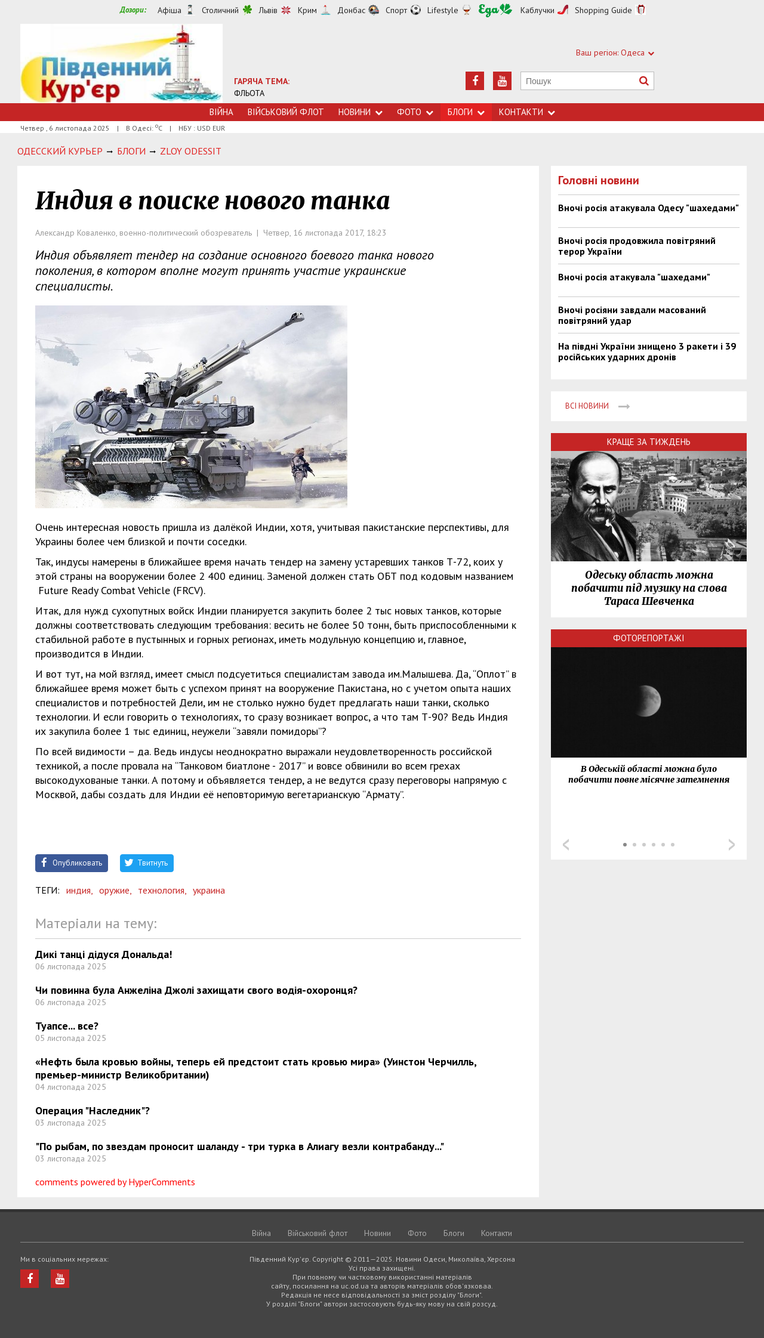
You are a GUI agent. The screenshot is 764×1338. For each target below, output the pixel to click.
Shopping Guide (603, 10)
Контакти (527, 112)
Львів (268, 10)
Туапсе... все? (66, 1026)
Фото (415, 112)
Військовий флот (286, 112)
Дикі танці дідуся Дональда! (103, 954)
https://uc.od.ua (121, 63)
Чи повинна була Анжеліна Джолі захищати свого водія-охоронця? (196, 990)
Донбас (351, 10)
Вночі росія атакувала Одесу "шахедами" (648, 208)
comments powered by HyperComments (115, 1182)
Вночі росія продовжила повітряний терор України (637, 245)
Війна (221, 112)
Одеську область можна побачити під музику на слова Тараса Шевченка (649, 588)
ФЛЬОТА (249, 93)
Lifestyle (442, 10)
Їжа (495, 10)
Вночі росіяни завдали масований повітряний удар (632, 315)
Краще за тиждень (649, 441)
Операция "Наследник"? (92, 1110)
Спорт (396, 10)
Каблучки (537, 10)
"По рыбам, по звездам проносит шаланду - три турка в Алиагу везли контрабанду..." (239, 1146)
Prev (566, 845)
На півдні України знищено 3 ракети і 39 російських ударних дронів (647, 351)
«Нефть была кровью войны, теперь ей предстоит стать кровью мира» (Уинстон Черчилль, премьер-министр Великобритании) (255, 1068)
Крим (307, 10)
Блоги (466, 112)
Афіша (169, 10)
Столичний (220, 10)
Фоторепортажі (649, 638)
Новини (360, 112)
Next (732, 845)
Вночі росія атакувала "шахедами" (634, 277)
